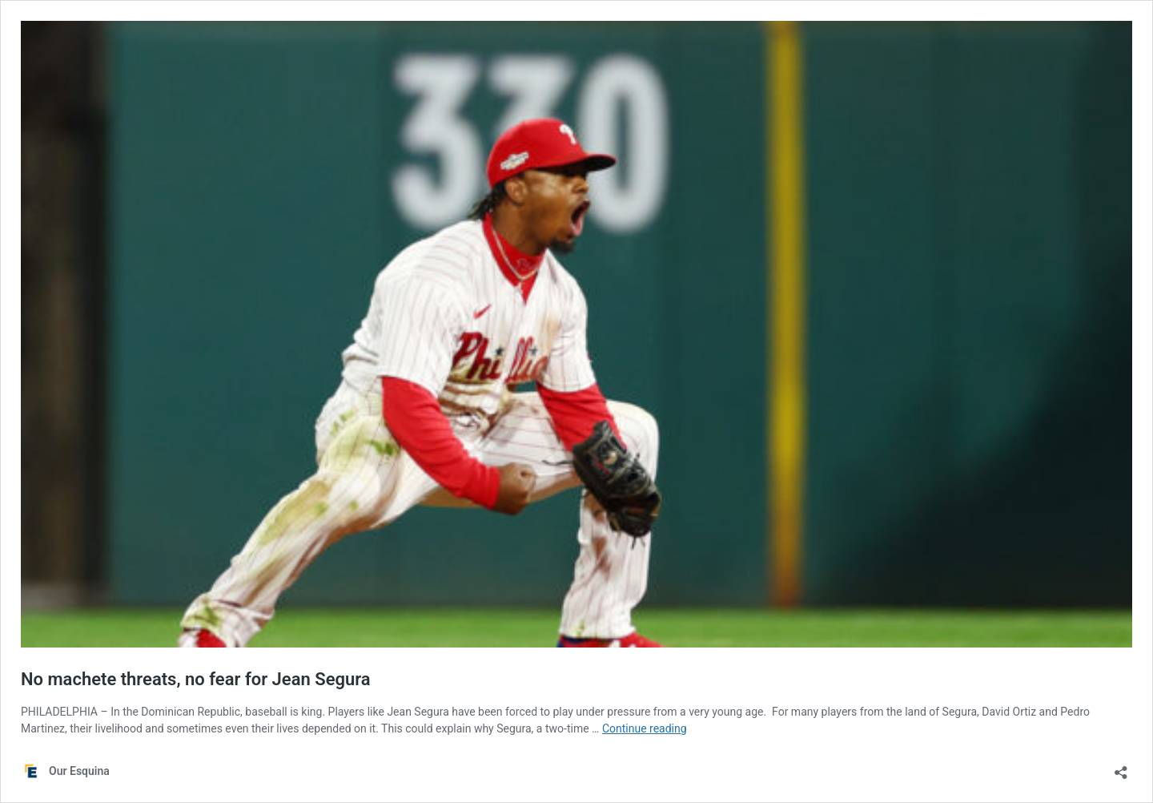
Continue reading (644, 728)
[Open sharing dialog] (1121, 767)
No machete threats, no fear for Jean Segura (196, 679)
